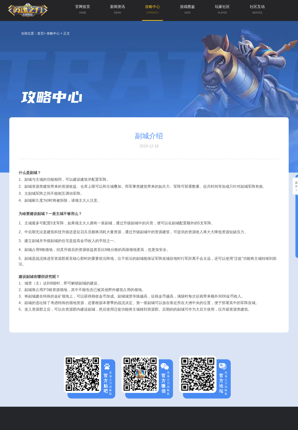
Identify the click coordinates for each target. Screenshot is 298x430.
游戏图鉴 (187, 10)
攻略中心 (152, 13)
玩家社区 (222, 10)
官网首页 (82, 10)
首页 (40, 33)
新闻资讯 (117, 10)
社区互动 (257, 10)
